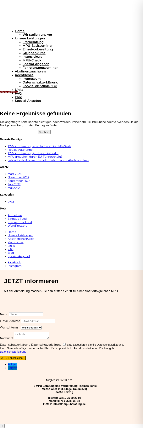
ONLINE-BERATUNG (9, 92)
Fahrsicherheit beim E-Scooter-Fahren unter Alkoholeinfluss (48, 160)
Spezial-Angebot (36, 64)
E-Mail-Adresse (10, 321)
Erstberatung (33, 42)
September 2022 (19, 181)
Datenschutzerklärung (40, 82)
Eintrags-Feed (17, 218)
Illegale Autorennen (21, 149)
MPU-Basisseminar (38, 46)
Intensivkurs (32, 57)
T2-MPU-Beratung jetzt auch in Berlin (33, 153)
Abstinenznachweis (30, 71)
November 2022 (18, 177)
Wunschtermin (10, 327)
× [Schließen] (2, 426)
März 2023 (14, 174)
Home (20, 31)
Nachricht (6, 338)
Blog (18, 97)
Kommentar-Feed (20, 222)
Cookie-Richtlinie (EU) (40, 86)
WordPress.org (17, 225)
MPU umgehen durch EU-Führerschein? (35, 156)
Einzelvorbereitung (38, 49)
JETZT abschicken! (12, 358)
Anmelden (15, 215)
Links (19, 90)
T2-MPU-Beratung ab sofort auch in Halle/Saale (39, 146)
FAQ (18, 93)
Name (4, 314)
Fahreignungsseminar (40, 68)
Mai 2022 (14, 188)
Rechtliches (24, 75)
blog (11, 201)
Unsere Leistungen (30, 38)
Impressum (32, 79)
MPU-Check (32, 60)
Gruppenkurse (34, 53)
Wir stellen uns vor (37, 35)
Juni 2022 (14, 184)
